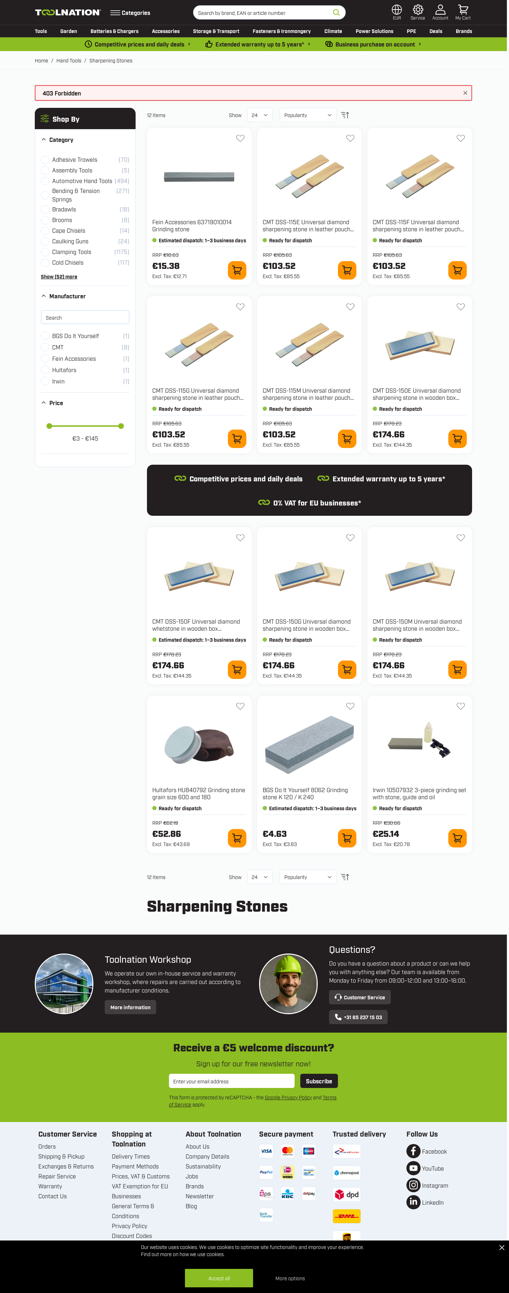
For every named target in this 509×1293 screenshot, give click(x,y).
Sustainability (203, 1166)
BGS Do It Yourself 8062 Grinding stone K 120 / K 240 (305, 793)
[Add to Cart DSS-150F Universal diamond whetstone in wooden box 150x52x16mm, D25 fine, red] (237, 670)
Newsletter (200, 1195)
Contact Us (52, 1195)
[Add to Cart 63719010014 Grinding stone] (237, 270)
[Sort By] (308, 115)
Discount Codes (132, 1235)
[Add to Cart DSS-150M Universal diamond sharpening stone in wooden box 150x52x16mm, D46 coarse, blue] (457, 670)
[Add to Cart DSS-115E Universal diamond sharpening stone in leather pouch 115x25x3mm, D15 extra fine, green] (347, 270)
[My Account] (440, 12)
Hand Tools (68, 60)
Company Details (207, 1156)
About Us (197, 1146)
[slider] (49, 426)
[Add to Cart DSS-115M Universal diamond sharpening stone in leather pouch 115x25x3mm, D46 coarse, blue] (347, 439)
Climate (333, 31)
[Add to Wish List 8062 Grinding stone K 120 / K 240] (350, 706)
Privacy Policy (129, 1225)
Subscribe (319, 1080)
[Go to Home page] (68, 12)
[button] (85, 118)
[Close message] (465, 93)
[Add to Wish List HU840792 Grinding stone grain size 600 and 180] (240, 706)
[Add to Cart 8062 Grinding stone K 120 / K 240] (347, 838)
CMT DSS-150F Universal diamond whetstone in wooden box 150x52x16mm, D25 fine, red (196, 628)
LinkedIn (433, 1202)
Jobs (192, 1175)
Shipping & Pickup (61, 1156)
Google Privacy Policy (288, 1097)
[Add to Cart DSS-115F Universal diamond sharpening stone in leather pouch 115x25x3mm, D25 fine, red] (457, 270)
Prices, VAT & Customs (141, 1175)
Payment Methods (135, 1166)
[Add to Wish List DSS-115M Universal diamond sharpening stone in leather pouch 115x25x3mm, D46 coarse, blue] (350, 306)
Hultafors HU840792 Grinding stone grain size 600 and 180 (198, 793)
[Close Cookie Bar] (502, 1247)
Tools (41, 31)
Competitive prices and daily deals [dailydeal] (139, 44)
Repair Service (57, 1175)
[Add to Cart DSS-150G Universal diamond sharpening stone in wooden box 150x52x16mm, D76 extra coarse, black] (347, 670)
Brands (464, 31)
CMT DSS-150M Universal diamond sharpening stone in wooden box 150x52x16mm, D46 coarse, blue (417, 628)
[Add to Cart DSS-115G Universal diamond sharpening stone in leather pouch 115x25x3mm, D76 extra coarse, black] (237, 439)
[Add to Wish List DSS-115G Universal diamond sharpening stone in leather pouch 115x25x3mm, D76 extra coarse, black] (240, 306)
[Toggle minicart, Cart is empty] (463, 12)
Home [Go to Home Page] (41, 60)
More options (290, 1278)
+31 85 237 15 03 (358, 1017)
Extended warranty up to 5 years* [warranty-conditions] (259, 44)
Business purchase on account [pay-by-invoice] (375, 44)
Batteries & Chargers (114, 31)
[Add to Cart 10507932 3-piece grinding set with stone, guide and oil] (457, 838)
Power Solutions (374, 31)
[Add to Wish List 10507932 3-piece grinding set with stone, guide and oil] (460, 706)
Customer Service (360, 997)
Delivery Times (131, 1156)
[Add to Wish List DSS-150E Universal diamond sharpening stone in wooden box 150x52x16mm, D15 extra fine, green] (460, 306)
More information (130, 1007)
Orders (47, 1146)
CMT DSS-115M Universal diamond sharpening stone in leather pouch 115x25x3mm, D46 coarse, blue (306, 397)
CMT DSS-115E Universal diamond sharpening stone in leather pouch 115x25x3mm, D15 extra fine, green (308, 228)
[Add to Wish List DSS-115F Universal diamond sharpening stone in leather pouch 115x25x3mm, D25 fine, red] (460, 138)
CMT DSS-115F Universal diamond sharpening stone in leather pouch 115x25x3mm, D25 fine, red (416, 228)
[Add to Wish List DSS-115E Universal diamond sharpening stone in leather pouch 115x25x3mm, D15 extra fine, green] (350, 138)
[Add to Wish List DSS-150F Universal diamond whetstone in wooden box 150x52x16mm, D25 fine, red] (240, 537)
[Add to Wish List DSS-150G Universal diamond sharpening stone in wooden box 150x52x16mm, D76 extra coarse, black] (350, 537)
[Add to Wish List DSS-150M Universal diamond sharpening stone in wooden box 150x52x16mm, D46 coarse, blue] (460, 537)
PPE (411, 31)
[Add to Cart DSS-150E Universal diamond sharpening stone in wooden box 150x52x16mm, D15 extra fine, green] (457, 439)
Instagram (435, 1185)
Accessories (166, 31)
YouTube (433, 1168)
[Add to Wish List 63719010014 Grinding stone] (240, 138)
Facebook (434, 1151)
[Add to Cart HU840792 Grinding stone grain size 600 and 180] (237, 838)
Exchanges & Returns (66, 1166)
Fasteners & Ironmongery (282, 31)
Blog (191, 1205)
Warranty (50, 1185)
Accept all (219, 1278)
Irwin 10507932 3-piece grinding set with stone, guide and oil (419, 793)
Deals (435, 31)
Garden (68, 31)
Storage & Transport (216, 31)
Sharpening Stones (110, 60)
